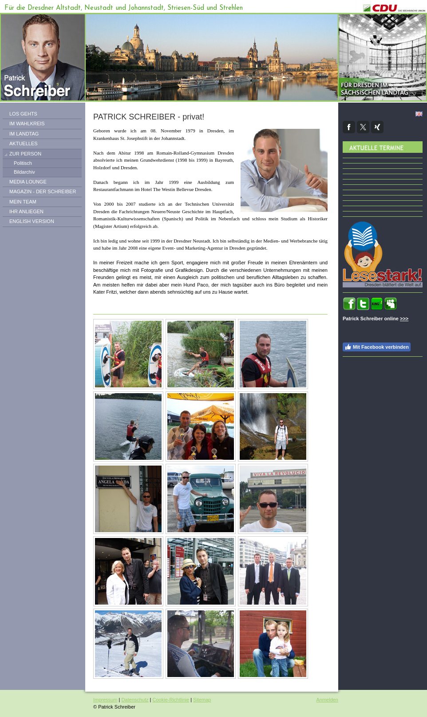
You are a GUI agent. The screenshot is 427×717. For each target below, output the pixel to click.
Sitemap (202, 699)
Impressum (105, 699)
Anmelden (327, 699)
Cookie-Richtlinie (171, 699)
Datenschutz (134, 699)
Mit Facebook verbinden (376, 347)
